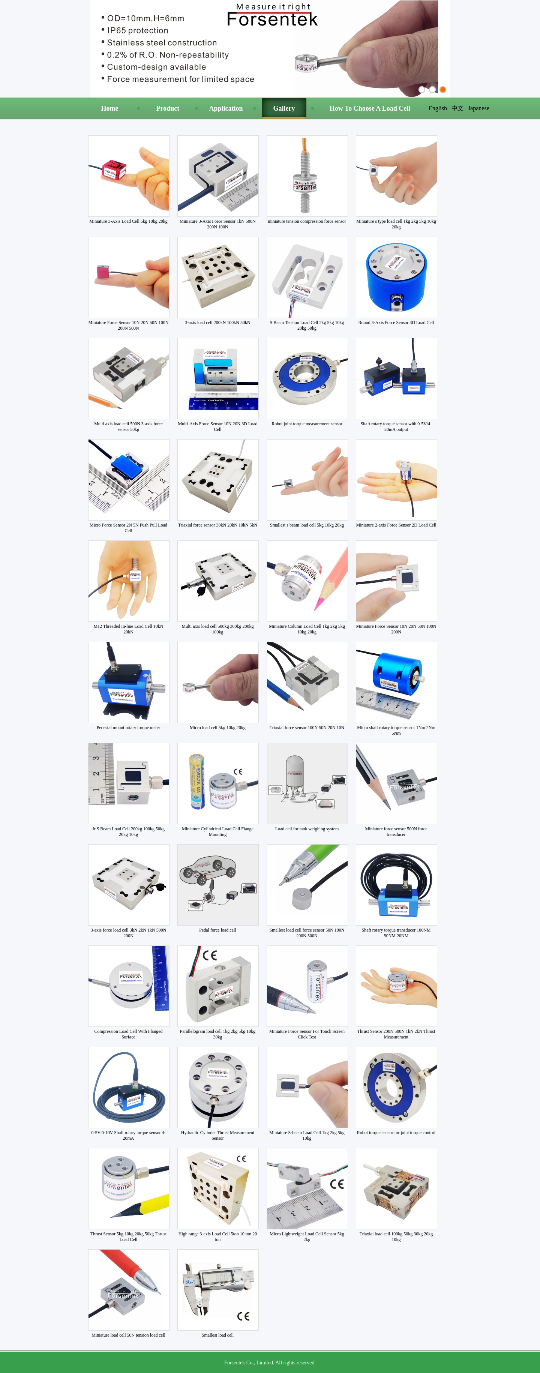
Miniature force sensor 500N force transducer (396, 831)
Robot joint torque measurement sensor (307, 423)
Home (109, 108)
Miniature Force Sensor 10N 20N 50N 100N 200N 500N (128, 325)
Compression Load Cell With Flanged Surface (128, 1034)
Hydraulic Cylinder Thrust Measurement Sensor (217, 1135)
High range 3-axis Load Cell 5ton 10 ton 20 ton (217, 1236)
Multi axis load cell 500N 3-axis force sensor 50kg (128, 426)
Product (168, 108)
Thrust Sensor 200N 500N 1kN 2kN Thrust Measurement (396, 1034)
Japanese (478, 108)
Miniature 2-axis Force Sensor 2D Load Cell (396, 525)
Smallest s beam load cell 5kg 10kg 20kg (307, 525)
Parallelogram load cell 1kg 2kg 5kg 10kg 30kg (217, 1034)
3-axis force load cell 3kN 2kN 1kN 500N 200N (128, 932)
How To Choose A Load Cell (370, 108)
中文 (458, 108)
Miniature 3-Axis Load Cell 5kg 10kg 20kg (128, 221)
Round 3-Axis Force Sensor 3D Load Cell (396, 322)
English (438, 108)
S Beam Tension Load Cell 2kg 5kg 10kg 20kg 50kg (307, 325)
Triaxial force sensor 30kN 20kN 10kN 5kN (218, 525)
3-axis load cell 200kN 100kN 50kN (217, 322)
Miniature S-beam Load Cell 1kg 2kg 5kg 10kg (307, 1135)
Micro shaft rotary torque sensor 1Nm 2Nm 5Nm (396, 730)
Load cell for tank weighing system (307, 828)
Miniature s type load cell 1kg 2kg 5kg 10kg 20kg (396, 224)
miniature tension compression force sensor (307, 221)
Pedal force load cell (217, 930)
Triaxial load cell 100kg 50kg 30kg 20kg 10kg (396, 1236)
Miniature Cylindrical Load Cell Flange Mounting (218, 831)
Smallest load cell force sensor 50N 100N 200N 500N (307, 932)
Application (226, 108)
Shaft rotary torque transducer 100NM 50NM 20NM (396, 932)
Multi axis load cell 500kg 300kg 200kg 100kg (218, 629)
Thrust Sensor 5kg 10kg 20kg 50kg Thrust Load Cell (128, 1236)
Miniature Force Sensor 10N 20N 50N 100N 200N (396, 629)
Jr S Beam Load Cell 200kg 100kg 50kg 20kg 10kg (128, 831)
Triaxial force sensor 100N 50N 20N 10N (307, 727)
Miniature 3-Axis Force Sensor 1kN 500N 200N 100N (217, 224)
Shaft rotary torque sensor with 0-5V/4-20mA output (396, 426)
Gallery (284, 108)
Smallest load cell (218, 1335)
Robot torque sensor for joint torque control (396, 1132)
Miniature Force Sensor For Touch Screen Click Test (307, 1034)
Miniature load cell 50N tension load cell (128, 1335)
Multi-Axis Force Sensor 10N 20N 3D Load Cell (218, 426)
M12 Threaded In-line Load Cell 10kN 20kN (128, 629)
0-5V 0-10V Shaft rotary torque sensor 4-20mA (128, 1135)
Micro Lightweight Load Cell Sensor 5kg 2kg (307, 1236)
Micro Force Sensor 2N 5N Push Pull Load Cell (128, 527)
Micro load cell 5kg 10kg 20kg (217, 727)
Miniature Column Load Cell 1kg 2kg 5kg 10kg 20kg (307, 629)
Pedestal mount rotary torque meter (128, 727)
